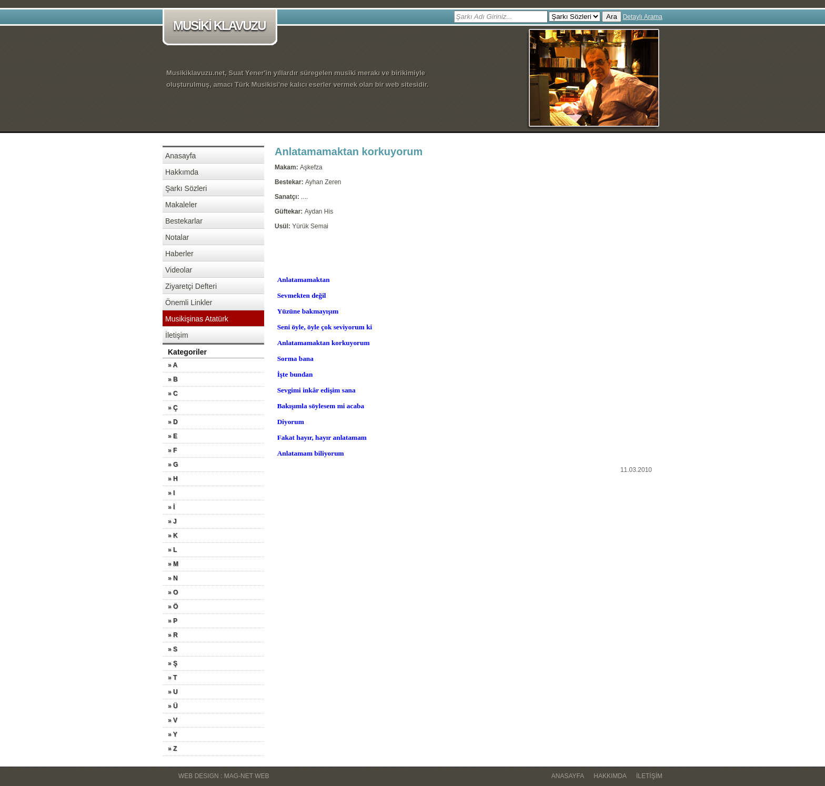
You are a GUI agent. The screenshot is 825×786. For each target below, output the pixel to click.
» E (172, 436)
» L (172, 549)
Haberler (179, 253)
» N (173, 578)
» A (172, 365)
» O (173, 592)
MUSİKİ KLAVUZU (221, 26)
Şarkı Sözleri (186, 188)
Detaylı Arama (642, 17)
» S (172, 649)
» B (173, 379)
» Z (172, 748)
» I (171, 493)
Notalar (177, 237)
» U (173, 692)
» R (173, 635)
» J (172, 521)
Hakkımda (181, 172)
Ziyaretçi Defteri (191, 286)
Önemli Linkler (188, 302)
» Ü (173, 706)
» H (173, 478)
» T (172, 677)
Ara (611, 17)
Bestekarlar (184, 221)
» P (172, 620)
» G (173, 464)
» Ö (173, 606)
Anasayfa (180, 156)
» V (172, 720)
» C (173, 393)
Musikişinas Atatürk (196, 319)
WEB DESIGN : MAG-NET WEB (223, 776)
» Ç (173, 407)
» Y (172, 734)
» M (173, 564)
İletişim (176, 335)
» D (173, 422)
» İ (171, 507)
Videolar (178, 270)
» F (172, 450)
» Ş (172, 663)
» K (173, 535)
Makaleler (181, 204)
